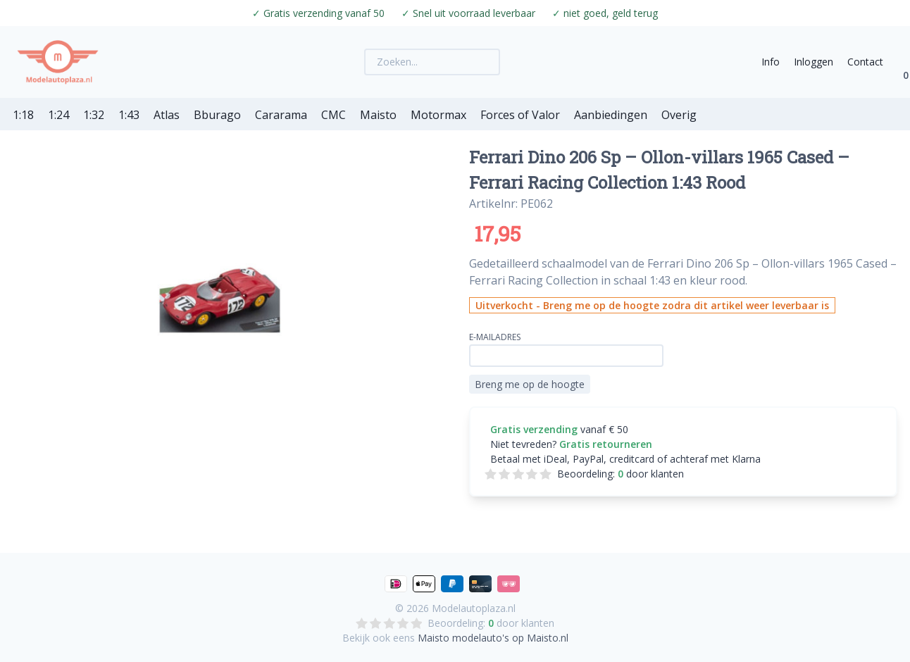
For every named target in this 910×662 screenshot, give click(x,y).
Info (770, 61)
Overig (679, 115)
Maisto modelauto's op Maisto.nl (493, 637)
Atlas (167, 115)
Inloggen (813, 61)
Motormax (438, 115)
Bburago (217, 115)
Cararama (281, 115)
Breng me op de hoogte (530, 384)
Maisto (378, 115)
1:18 (23, 115)
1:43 (128, 115)
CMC (333, 115)
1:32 (93, 115)
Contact (865, 61)
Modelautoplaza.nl (474, 608)
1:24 (58, 115)
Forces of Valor (520, 115)
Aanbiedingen (610, 115)
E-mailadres (495, 337)
